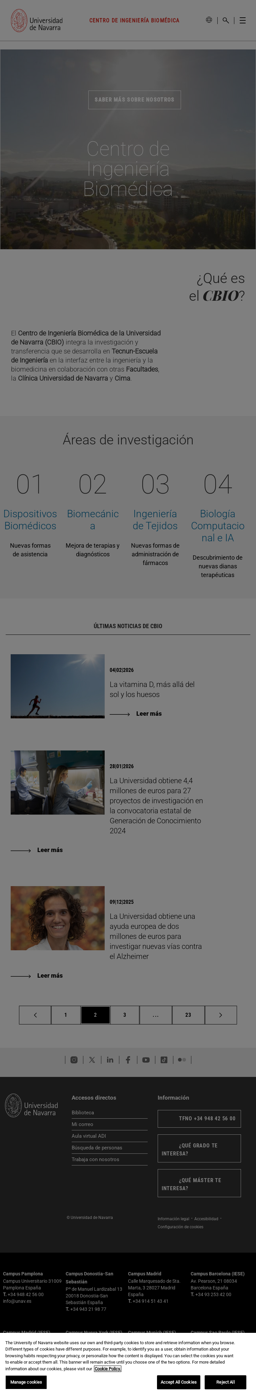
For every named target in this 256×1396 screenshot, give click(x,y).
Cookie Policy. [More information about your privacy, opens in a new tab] (108, 1368)
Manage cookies (26, 1382)
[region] (128, 1364)
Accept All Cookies (179, 1382)
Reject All (225, 1382)
